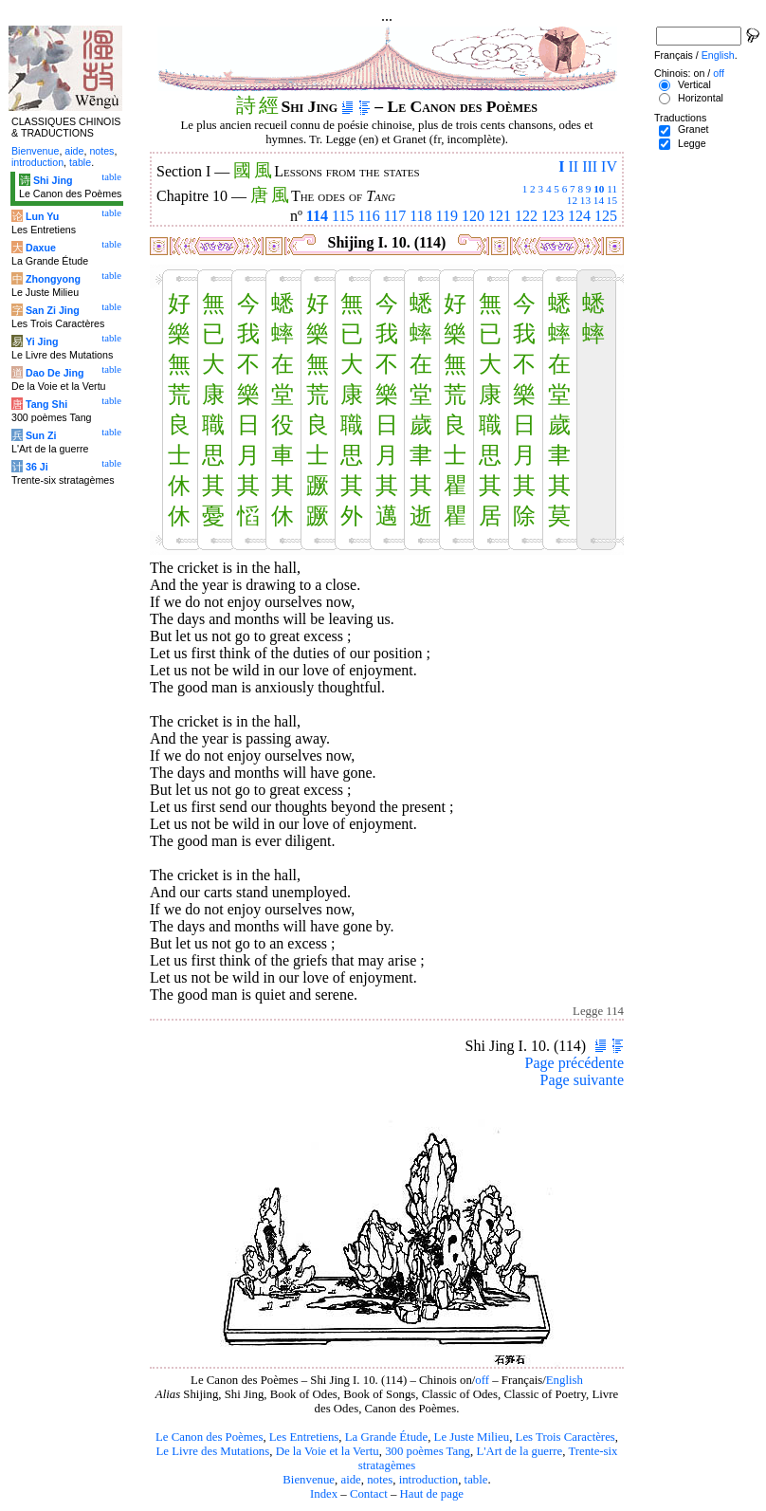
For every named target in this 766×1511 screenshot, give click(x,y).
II (573, 166)
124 (579, 216)
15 (612, 200)
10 (598, 188)
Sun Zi (41, 435)
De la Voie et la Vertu (327, 1451)
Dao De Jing (55, 372)
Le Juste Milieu (472, 1437)
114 (317, 216)
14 (598, 200)
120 (473, 216)
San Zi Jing (53, 310)
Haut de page (432, 1494)
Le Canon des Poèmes (209, 1437)
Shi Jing (52, 180)
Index (323, 1494)
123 (552, 216)
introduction (429, 1479)
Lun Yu (42, 216)
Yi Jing (42, 341)
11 (612, 188)
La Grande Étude (386, 1437)
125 (605, 216)
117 (395, 216)
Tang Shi (46, 404)
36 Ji (37, 466)
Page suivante (582, 1080)
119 (447, 216)
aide (350, 1479)
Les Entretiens (304, 1437)
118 (420, 216)
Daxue (41, 247)
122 (526, 216)
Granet (693, 129)
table (476, 1479)
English (564, 1380)
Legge (692, 143)
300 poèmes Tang (427, 1451)
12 (572, 200)
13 (585, 200)
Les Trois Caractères (565, 1437)
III (589, 166)
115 (343, 216)
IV (609, 166)
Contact (369, 1494)
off (482, 1380)
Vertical (694, 84)
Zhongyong (53, 279)
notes (379, 1479)
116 (368, 216)
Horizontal (700, 97)
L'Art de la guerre (519, 1451)
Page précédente (574, 1063)
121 (499, 216)
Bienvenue (309, 1479)
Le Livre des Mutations (212, 1451)
